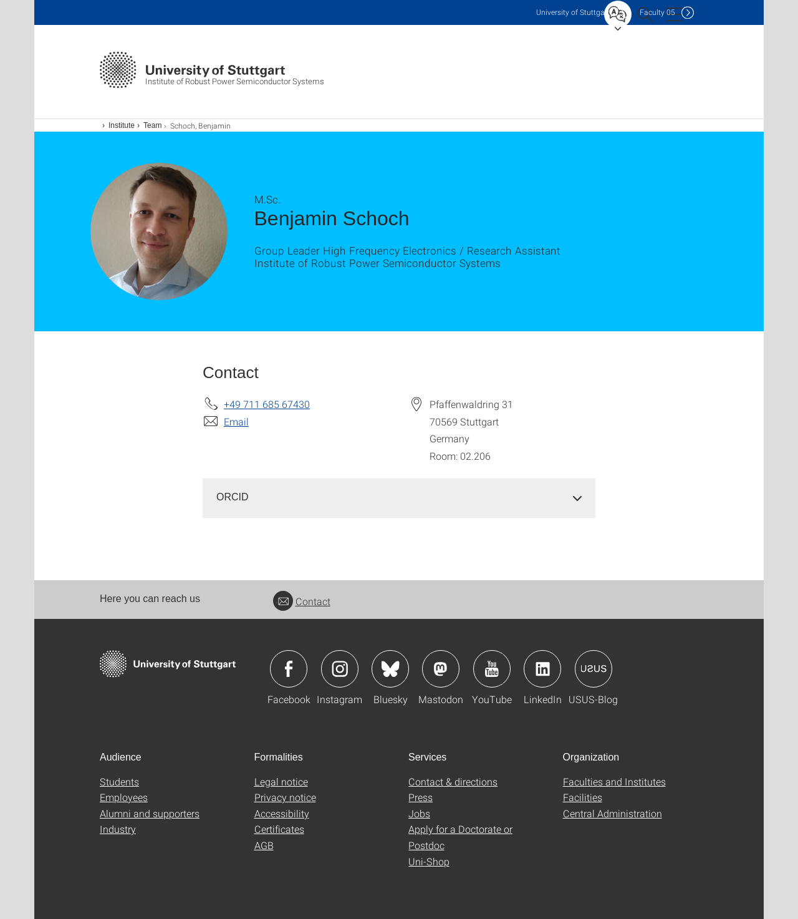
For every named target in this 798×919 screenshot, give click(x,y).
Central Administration (612, 813)
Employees (124, 797)
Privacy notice (285, 797)
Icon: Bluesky (390, 669)
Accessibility (281, 813)
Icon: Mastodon (440, 669)
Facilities (582, 797)
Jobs (419, 813)
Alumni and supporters (150, 813)
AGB (264, 845)
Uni (573, 12)
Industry (118, 828)
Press (420, 797)
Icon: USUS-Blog (593, 669)
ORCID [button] (232, 497)
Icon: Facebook (288, 669)
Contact (301, 601)
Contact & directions (453, 781)
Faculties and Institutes (614, 781)
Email (236, 421)
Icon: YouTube (492, 669)
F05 (657, 12)
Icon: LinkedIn (542, 669)
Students (119, 781)
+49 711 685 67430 (267, 404)
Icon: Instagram (339, 669)
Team (152, 125)
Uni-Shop (428, 861)
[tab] (399, 498)
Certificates (279, 828)
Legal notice (281, 781)
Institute (121, 125)
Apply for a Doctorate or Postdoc (460, 837)
